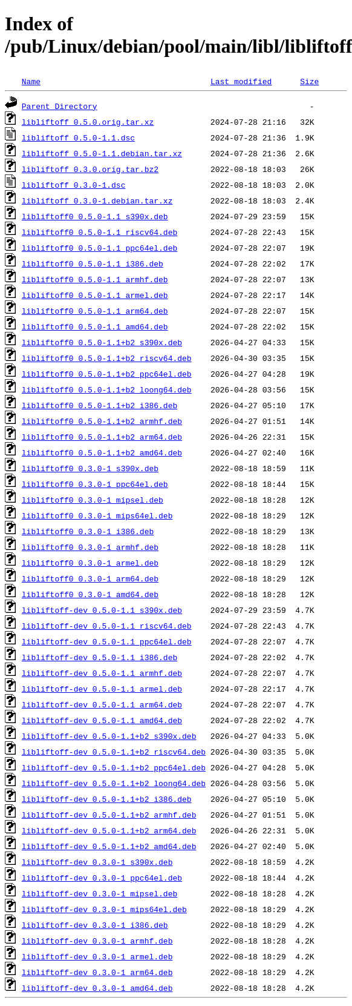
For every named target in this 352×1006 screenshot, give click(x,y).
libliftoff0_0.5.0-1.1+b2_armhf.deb (102, 420)
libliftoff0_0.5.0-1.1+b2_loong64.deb (107, 389)
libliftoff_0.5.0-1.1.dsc (78, 137)
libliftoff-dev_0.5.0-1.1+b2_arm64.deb (109, 830)
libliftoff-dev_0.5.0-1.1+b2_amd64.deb (109, 846)
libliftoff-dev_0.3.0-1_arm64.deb (97, 972)
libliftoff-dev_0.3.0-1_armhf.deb (97, 940)
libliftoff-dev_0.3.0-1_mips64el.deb (104, 909)
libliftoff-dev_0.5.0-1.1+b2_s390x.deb (109, 735)
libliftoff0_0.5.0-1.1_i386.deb (92, 263)
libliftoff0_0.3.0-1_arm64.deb (90, 578)
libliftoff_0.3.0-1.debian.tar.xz (97, 200)
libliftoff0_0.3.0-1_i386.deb (88, 531)
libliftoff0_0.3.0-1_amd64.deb (90, 594)
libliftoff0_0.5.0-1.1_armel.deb (95, 295)
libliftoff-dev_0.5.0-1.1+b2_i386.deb (107, 798)
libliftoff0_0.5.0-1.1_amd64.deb (95, 326)
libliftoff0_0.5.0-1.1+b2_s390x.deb (102, 342)
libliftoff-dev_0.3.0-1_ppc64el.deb (102, 877)
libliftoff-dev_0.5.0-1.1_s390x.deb (102, 609)
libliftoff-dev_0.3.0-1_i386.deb (95, 924)
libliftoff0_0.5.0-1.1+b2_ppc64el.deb (107, 373)
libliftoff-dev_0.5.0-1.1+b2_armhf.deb (109, 814)
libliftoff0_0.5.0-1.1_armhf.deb (95, 279)
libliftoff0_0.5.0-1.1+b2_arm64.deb (102, 436)
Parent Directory (59, 106)
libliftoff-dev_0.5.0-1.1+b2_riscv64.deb (114, 751)
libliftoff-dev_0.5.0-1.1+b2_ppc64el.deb (114, 767)
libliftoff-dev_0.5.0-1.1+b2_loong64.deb (114, 783)
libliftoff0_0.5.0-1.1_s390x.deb (95, 216)
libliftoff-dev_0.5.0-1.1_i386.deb (99, 657)
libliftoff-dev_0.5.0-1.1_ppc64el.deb (107, 641)
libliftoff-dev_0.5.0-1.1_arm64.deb (102, 704)
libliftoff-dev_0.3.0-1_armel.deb (97, 956)
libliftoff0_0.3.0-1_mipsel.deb (92, 499)
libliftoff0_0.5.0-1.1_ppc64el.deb (99, 247)
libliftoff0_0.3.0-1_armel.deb (90, 562)
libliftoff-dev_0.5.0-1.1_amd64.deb (102, 720)
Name (31, 81)
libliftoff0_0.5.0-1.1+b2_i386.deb (99, 405)
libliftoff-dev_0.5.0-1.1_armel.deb (102, 688)
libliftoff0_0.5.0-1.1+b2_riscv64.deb (107, 357)
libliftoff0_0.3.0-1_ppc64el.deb (95, 483)
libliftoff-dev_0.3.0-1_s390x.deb (97, 861)
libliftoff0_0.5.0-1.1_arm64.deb (95, 310)
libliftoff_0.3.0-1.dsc (74, 184)
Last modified (241, 81)
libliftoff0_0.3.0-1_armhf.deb (90, 546)
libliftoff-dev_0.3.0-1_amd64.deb (97, 987)
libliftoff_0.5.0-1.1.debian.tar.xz (102, 153)
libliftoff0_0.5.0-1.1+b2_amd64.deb (102, 452)
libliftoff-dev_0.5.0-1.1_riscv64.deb (107, 625)
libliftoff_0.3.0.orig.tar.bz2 (90, 169)
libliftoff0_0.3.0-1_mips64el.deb (97, 515)
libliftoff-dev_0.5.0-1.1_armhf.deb (102, 672)
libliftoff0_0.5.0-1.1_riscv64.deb (99, 232)
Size (309, 81)
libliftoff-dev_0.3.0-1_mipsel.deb (99, 893)
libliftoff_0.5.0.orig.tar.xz (88, 121)
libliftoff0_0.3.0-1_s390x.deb (90, 468)
